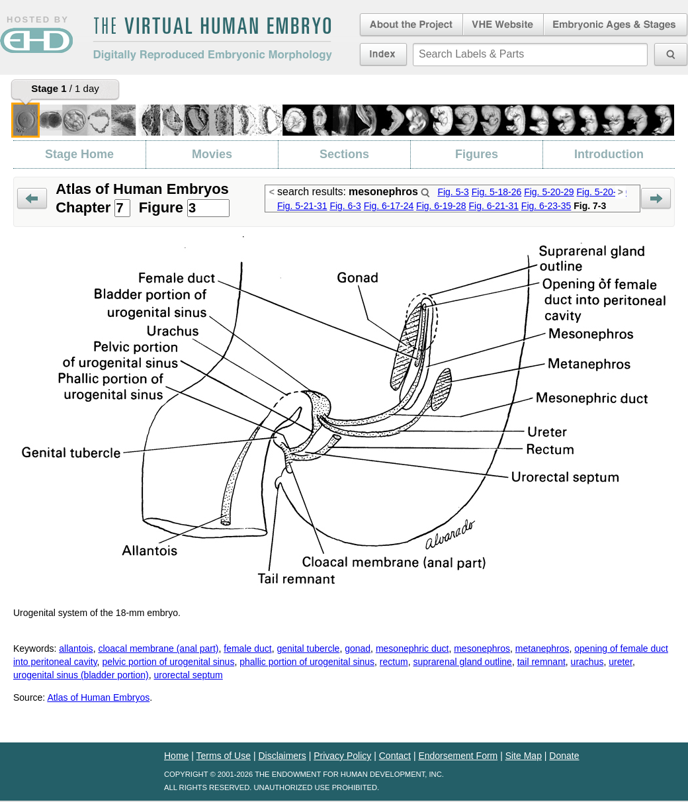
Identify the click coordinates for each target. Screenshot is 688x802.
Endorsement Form (457, 755)
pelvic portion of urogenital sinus (168, 661)
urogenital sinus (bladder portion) (81, 675)
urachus (587, 661)
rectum (394, 661)
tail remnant (541, 661)
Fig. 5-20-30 (601, 192)
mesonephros (482, 648)
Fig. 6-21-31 (493, 205)
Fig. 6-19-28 (441, 205)
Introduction (609, 154)
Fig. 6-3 (345, 205)
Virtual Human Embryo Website (503, 25)
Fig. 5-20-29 (549, 192)
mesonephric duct (412, 648)
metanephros (542, 648)
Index (383, 54)
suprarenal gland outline (462, 661)
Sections (344, 154)
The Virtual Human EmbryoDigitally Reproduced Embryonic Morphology (212, 39)
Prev (32, 199)
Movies (212, 154)
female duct (247, 648)
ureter (620, 661)
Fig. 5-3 (452, 192)
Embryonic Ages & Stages (616, 25)
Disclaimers (282, 755)
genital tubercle (308, 648)
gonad (357, 648)
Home (176, 755)
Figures (476, 154)
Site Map (523, 755)
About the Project (410, 25)
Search (425, 192)
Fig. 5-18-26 (496, 192)
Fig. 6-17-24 (388, 205)
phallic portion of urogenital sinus (306, 661)
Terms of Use (223, 755)
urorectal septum (187, 675)
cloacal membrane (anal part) (158, 648)
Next (655, 199)
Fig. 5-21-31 (302, 205)
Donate (564, 755)
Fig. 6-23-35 (546, 205)
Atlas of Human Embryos (98, 697)
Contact (395, 755)
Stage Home (79, 154)
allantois (76, 648)
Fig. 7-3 (590, 205)
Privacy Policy (342, 755)
